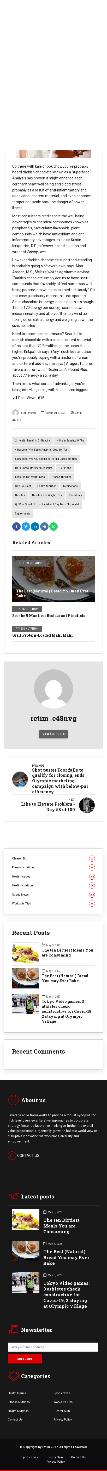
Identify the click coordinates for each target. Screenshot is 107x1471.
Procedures (75, 495)
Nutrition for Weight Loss (47, 495)
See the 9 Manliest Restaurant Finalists (48, 615)
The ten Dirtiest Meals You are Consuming (67, 953)
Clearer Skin (53, 859)
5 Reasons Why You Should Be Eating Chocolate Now (46, 459)
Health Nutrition (46, 486)
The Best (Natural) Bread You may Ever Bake (52, 593)
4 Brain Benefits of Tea (70, 440)
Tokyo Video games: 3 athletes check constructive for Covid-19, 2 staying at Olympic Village (67, 1011)
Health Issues (53, 877)
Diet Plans (65, 468)
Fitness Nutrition (61, 477)
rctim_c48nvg (24, 412)
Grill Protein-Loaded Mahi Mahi (42, 635)
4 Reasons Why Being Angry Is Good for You (41, 449)
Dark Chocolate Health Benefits (33, 468)
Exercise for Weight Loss (30, 477)
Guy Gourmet (23, 486)
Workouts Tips (53, 904)
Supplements (22, 513)
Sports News (53, 895)
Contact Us (15, 1419)
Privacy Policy (63, 1419)
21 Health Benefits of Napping (33, 440)
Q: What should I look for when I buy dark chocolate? (47, 504)
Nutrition (20, 495)
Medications (70, 486)
